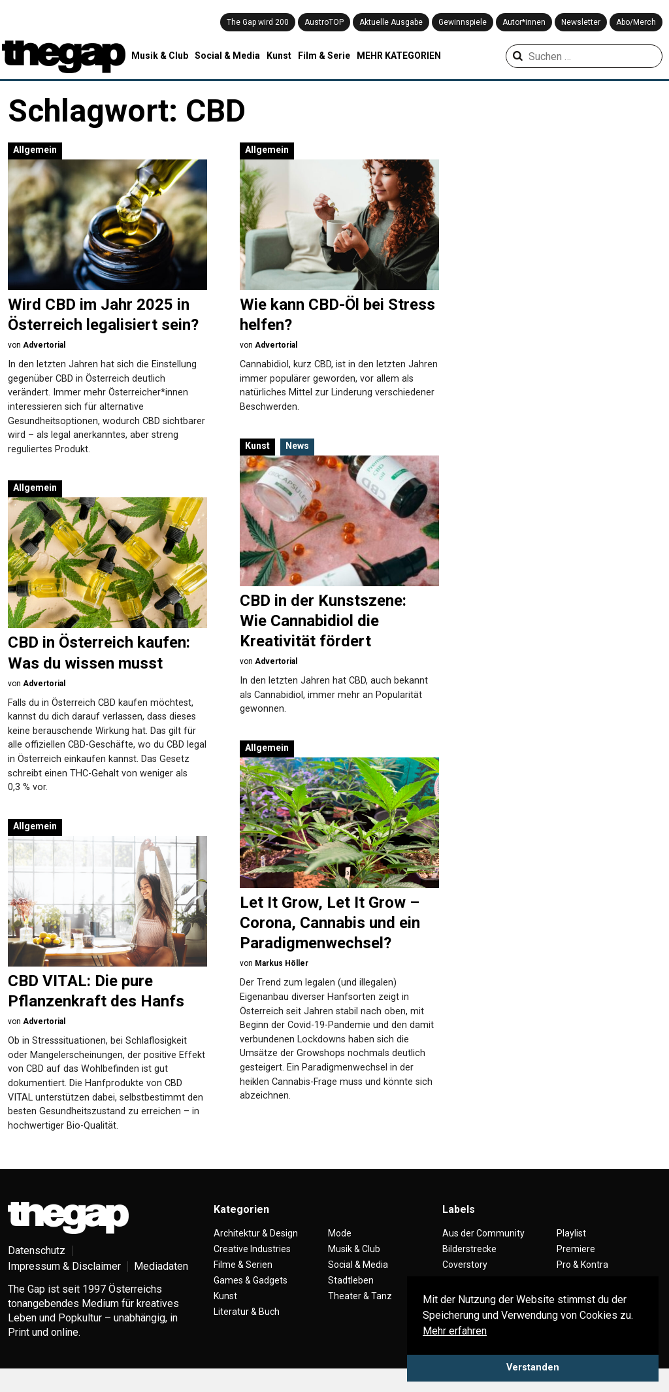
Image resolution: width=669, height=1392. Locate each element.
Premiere (576, 1270)
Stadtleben (351, 1301)
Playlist (571, 1254)
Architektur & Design (256, 1254)
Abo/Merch (636, 22)
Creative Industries (252, 1270)
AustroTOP (324, 22)
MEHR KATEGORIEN (399, 55)
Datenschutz (36, 1271)
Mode (339, 1254)
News (297, 445)
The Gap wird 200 (258, 22)
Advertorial (44, 345)
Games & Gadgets (250, 1301)
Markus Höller (281, 963)
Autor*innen (524, 22)
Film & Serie (324, 55)
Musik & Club (159, 55)
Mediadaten (161, 1287)
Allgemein (35, 149)
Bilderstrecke (469, 1270)
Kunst (279, 55)
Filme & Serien (243, 1285)
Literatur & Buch (247, 1332)
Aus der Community (483, 1254)
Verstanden (532, 1367)
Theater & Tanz (360, 1317)
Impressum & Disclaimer (64, 1287)
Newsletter (580, 22)
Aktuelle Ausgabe (391, 22)
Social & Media (227, 55)
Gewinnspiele (462, 22)
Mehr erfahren (455, 1331)
